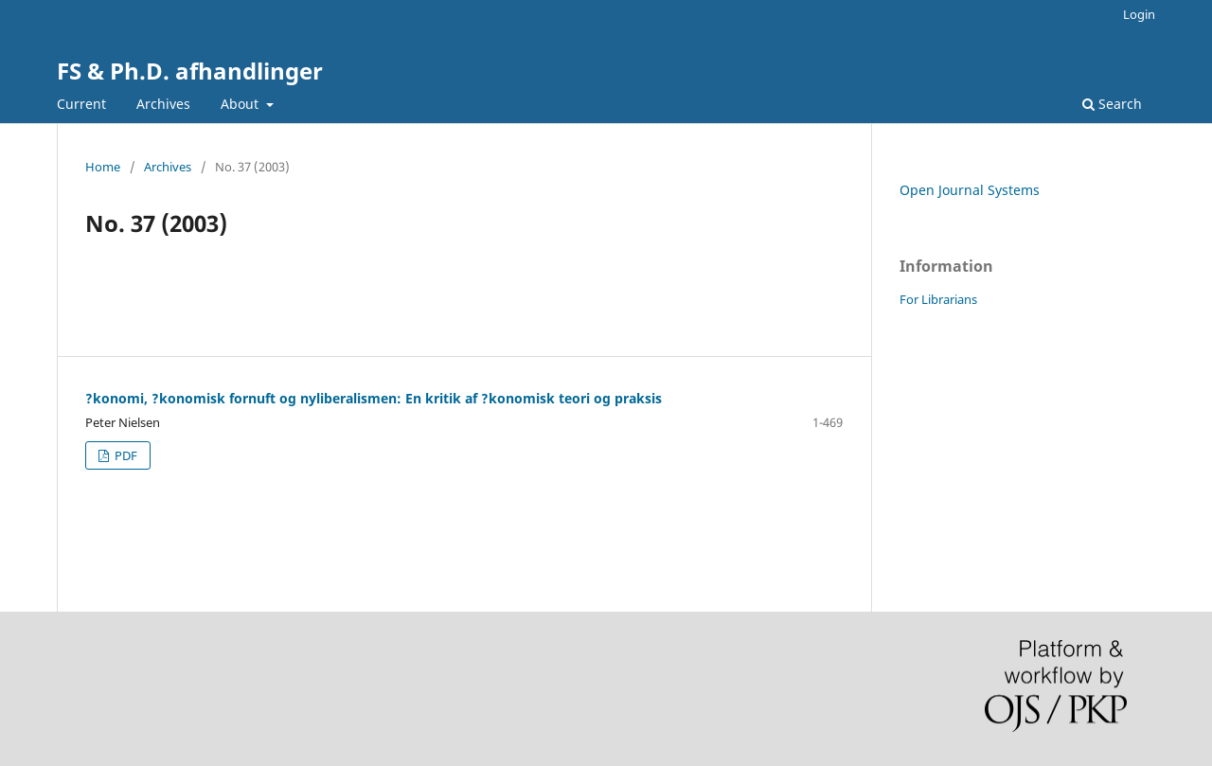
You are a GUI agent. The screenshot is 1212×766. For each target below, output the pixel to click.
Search (1112, 104)
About (241, 104)
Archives (163, 104)
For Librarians (938, 299)
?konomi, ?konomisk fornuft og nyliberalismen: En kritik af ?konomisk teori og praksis (373, 398)
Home (102, 166)
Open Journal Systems (970, 190)
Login (1139, 14)
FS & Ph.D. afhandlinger (190, 70)
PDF (124, 455)
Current (81, 104)
